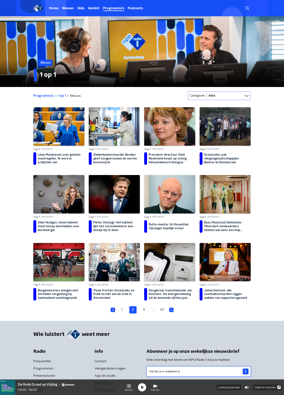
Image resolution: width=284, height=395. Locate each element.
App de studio (105, 375)
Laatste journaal (228, 387)
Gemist (93, 8)
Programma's (113, 8)
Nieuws (68, 8)
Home (54, 8)
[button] (129, 387)
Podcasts (135, 8)
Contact (101, 361)
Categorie (197, 95)
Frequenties (42, 361)
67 (162, 309)
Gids (80, 8)
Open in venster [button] (268, 387)
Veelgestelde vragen (110, 368)
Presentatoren (44, 375)
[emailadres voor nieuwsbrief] (199, 371)
